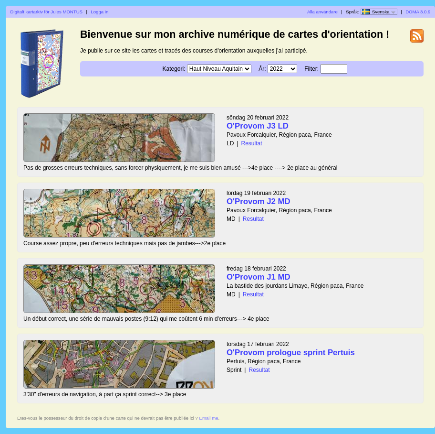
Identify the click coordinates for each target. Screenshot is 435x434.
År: (262, 68)
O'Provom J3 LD (258, 125)
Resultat (251, 143)
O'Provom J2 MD (258, 201)
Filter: (311, 68)
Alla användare (322, 11)
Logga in (99, 11)
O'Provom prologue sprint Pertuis (291, 352)
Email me (208, 418)
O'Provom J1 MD (258, 277)
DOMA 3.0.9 (417, 11)
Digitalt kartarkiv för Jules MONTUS (46, 11)
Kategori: (173, 68)
